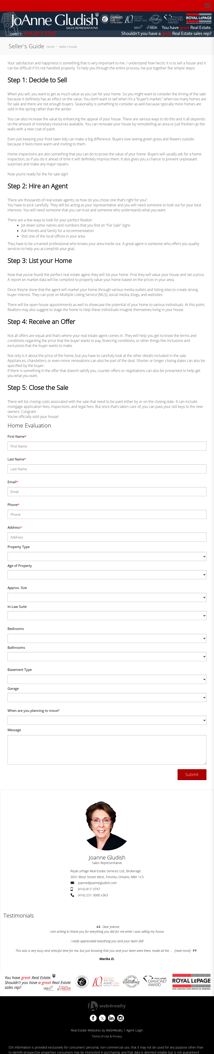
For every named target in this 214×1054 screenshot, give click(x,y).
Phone (13, 504)
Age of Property (20, 565)
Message (14, 730)
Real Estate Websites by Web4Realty (97, 1030)
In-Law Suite (17, 606)
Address (15, 527)
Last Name (17, 459)
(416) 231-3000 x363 (93, 895)
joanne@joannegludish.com (97, 883)
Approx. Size (17, 587)
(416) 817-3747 (89, 889)
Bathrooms (16, 647)
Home (50, 47)
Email (13, 482)
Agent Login (134, 1030)
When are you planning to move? (33, 710)
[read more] (183, 950)
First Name (17, 436)
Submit (192, 774)
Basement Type (20, 669)
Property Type (19, 546)
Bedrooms (16, 628)
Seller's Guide (68, 47)
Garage (13, 688)
